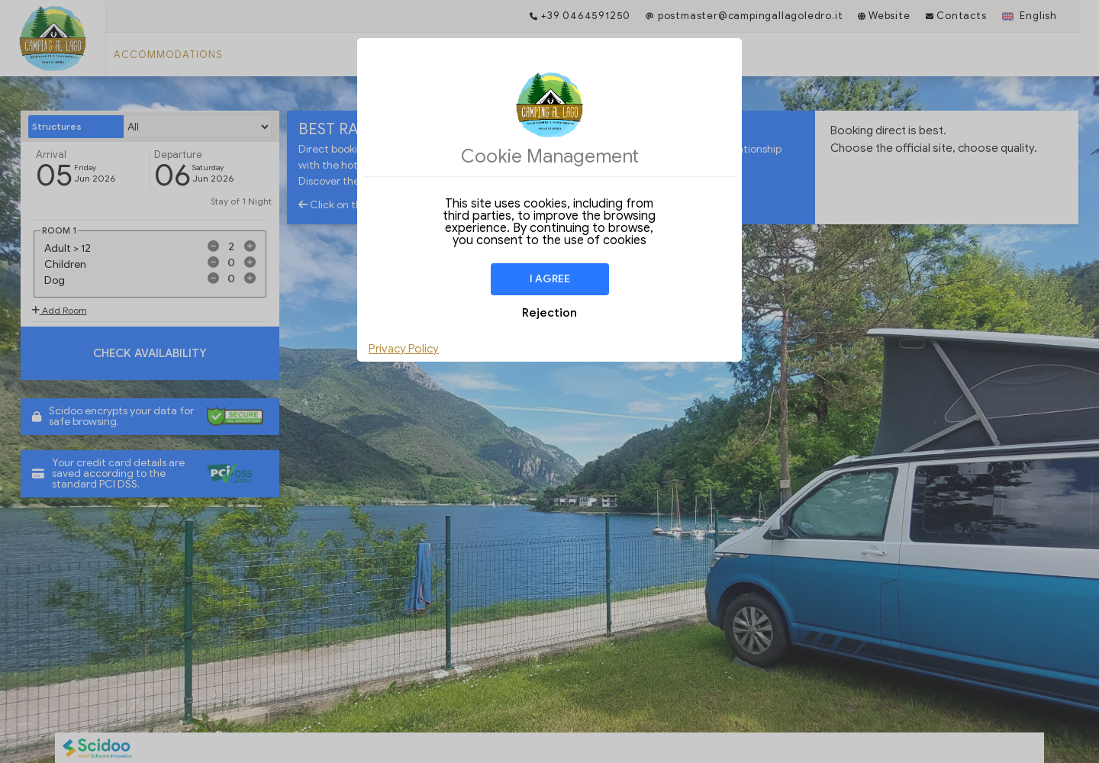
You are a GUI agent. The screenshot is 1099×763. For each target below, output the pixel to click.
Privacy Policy (404, 349)
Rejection (549, 313)
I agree (550, 278)
